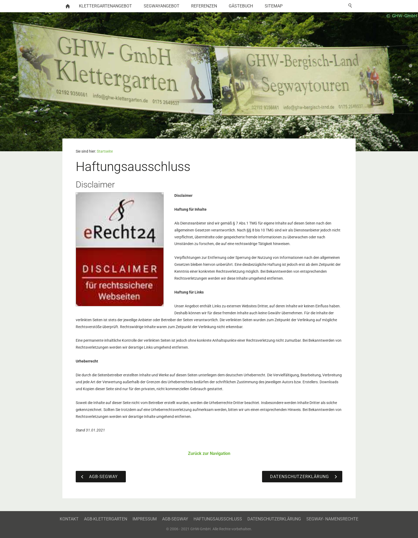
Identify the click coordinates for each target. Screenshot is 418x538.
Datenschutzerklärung (274, 518)
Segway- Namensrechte (332, 518)
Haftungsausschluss (218, 518)
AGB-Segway (175, 518)
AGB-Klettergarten (105, 518)
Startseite (105, 151)
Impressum (144, 518)
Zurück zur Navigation (209, 453)
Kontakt (69, 518)
